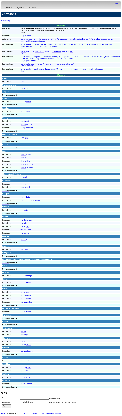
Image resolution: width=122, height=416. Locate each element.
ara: (24, 82)
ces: (25, 121)
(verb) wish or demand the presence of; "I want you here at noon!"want (47, 52)
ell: (24, 177)
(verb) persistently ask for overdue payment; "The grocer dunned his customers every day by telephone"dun (62, 70)
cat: (26, 111)
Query (20, 7)
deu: (27, 154)
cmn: (25, 138)
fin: (24, 210)
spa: (26, 367)
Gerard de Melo (23, 413)
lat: (26, 282)
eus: (25, 197)
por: (24, 331)
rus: (27, 351)
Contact (33, 7)
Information (61, 25)
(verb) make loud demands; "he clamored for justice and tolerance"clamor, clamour (47, 65)
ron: (24, 341)
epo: (24, 184)
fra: (26, 220)
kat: (27, 276)
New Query (5, 20)
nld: (25, 292)
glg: (24, 239)
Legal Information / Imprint (50, 413)
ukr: (26, 384)
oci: (26, 312)
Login (116, 3)
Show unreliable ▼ (9, 95)
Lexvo (3, 413)
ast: (26, 101)
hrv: (24, 249)
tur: (25, 377)
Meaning (61, 75)
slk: (25, 361)
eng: (26, 36)
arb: (24, 88)
